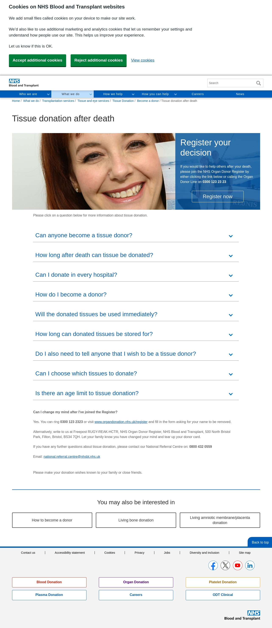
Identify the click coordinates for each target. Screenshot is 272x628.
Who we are (28, 94)
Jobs (167, 552)
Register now (217, 196)
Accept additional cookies (37, 60)
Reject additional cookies (98, 60)
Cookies (109, 552)
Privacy (139, 552)
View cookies (143, 60)
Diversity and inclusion (204, 552)
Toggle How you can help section (175, 94)
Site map (245, 552)
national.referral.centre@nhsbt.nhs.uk (71, 456)
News (240, 94)
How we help (113, 94)
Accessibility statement (70, 552)
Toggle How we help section (133, 94)
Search (258, 83)
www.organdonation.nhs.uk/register (121, 422)
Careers (198, 94)
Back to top (260, 542)
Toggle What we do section (90, 94)
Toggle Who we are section (48, 94)
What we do (71, 94)
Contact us (28, 552)
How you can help (155, 94)
